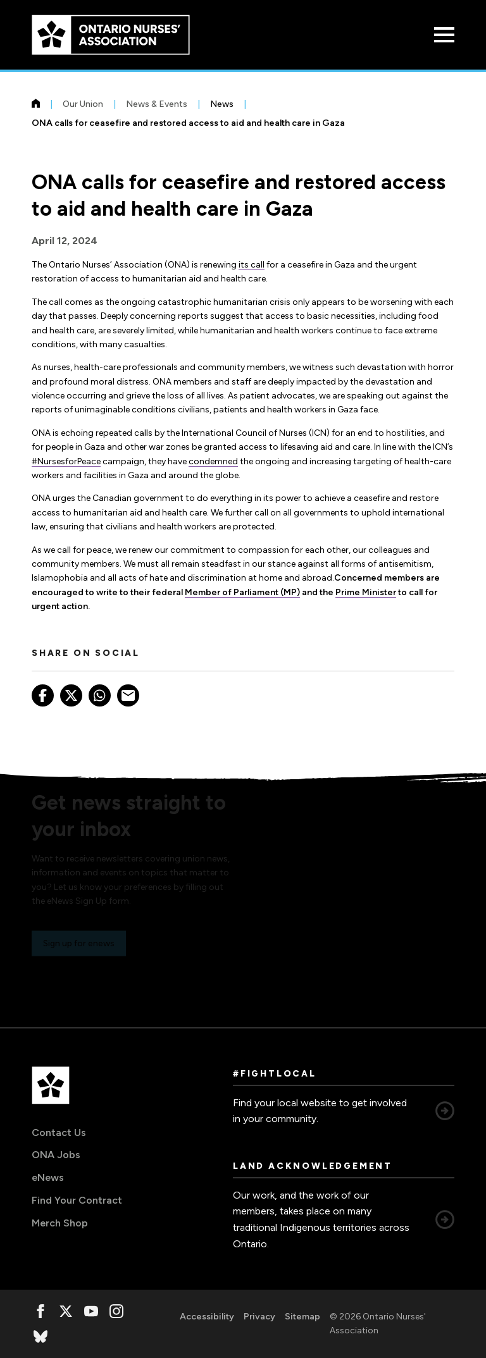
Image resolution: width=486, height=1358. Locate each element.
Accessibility (207, 1316)
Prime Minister (365, 592)
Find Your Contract (77, 1200)
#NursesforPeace (66, 461)
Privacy (259, 1316)
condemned (213, 461)
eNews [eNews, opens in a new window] (48, 1177)
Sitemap (302, 1316)
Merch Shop (60, 1223)
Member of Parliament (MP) (242, 592)
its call (252, 264)
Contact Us (59, 1133)
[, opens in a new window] (40, 1311)
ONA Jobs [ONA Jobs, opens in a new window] (56, 1155)
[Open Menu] (444, 35)
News (222, 104)
